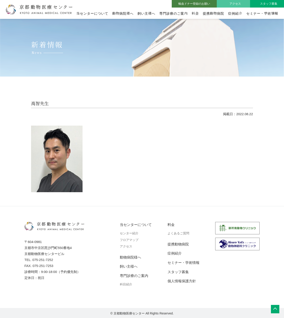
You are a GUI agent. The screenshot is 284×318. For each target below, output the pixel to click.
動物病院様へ (123, 13)
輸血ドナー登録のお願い (194, 3)
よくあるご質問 (178, 233)
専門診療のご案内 (173, 13)
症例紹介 (235, 13)
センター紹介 (129, 233)
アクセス (235, 3)
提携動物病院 (213, 13)
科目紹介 (126, 284)
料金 (195, 13)
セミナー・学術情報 (262, 13)
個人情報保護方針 (182, 281)
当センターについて (92, 13)
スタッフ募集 (268, 3)
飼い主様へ (146, 13)
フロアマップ (129, 240)
